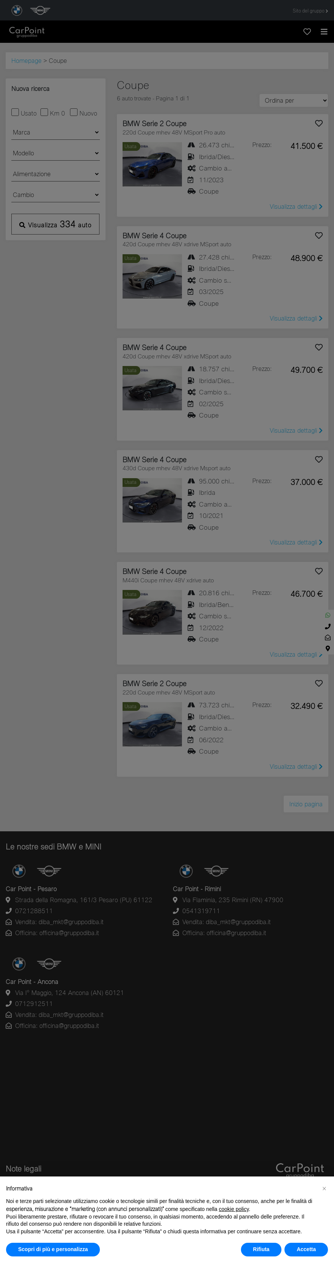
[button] (324, 1189)
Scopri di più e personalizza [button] (53, 1249)
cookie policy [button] (234, 1209)
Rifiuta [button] (261, 1249)
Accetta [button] (306, 1249)
